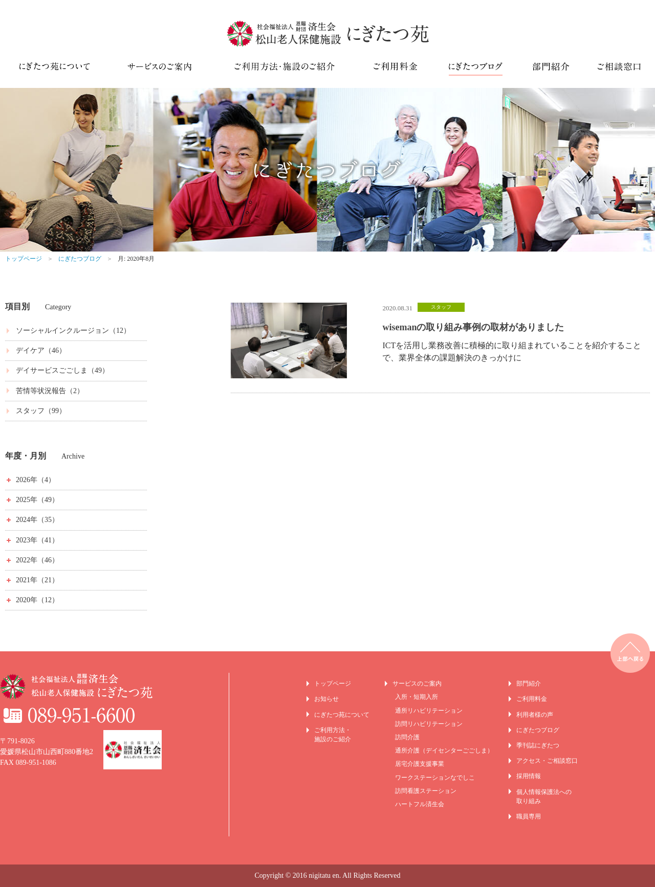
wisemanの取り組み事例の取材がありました (473, 327)
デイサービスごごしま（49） (62, 370)
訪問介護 (407, 737)
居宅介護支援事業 (419, 763)
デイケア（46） (41, 350)
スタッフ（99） (41, 411)
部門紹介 (528, 683)
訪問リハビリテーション (429, 723)
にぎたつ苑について (341, 714)
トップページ (23, 258)
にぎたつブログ (79, 258)
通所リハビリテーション (429, 710)
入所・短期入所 (416, 696)
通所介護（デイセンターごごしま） (444, 750)
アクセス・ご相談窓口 (547, 760)
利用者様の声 (534, 714)
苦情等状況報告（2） (50, 391)
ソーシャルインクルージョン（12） (73, 330)
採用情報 (528, 776)
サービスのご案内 (417, 683)
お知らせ (326, 698)
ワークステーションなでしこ (435, 777)
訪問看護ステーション (425, 790)
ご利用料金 (531, 698)
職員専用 (528, 816)
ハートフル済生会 (419, 804)
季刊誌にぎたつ (537, 745)
